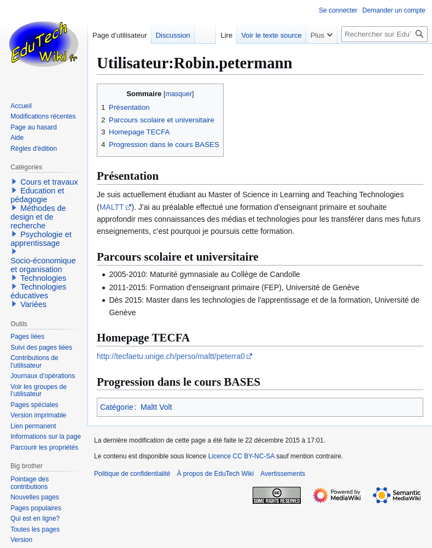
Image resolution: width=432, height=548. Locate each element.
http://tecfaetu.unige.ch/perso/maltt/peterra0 (171, 356)
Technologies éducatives (38, 291)
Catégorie (116, 407)
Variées (33, 304)
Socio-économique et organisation (42, 265)
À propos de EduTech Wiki (215, 474)
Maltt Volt (156, 407)
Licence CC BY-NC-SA (241, 456)
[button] (14, 181)
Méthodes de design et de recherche (38, 217)
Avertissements (282, 474)
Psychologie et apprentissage (41, 239)
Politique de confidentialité (132, 474)
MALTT (112, 207)
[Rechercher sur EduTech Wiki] (384, 34)
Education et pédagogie (37, 195)
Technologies (43, 278)
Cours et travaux (49, 182)
